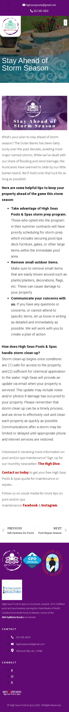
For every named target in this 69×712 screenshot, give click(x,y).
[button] (65, 22)
